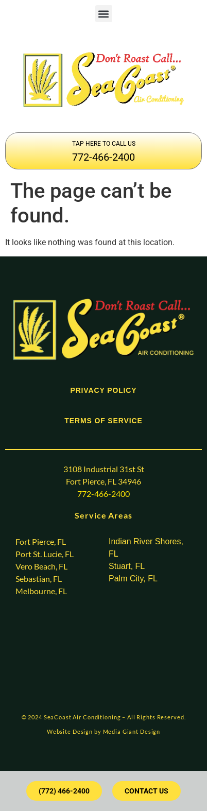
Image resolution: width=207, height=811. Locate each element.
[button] (103, 13)
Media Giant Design (132, 731)
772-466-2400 (103, 157)
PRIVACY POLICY (103, 390)
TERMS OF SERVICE (103, 421)
